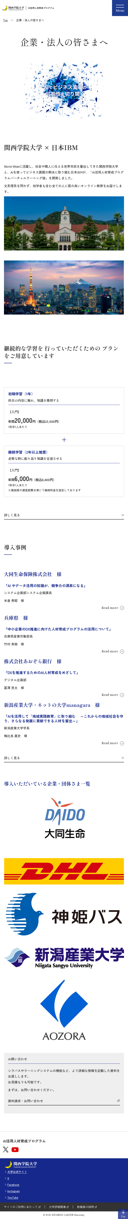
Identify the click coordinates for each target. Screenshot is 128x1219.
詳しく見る (12, 515)
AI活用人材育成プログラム (41, 7)
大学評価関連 (57, 1207)
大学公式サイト (17, 1172)
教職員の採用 (85, 1207)
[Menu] (120, 8)
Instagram (13, 1191)
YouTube (12, 1197)
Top (5, 20)
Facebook (13, 1185)
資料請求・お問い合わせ (25, 1101)
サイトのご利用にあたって (21, 1207)
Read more (110, 608)
